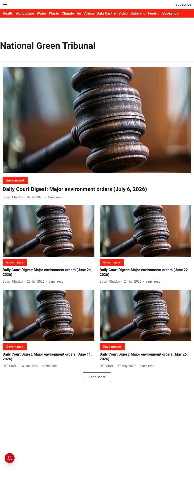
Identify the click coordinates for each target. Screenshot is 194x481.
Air (79, 13)
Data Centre (106, 13)
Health (8, 13)
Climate (68, 13)
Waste (54, 13)
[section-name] (15, 180)
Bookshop (170, 13)
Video (123, 13)
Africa (89, 13)
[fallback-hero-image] (97, 120)
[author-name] (14, 197)
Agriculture (25, 13)
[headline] (97, 189)
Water (41, 13)
